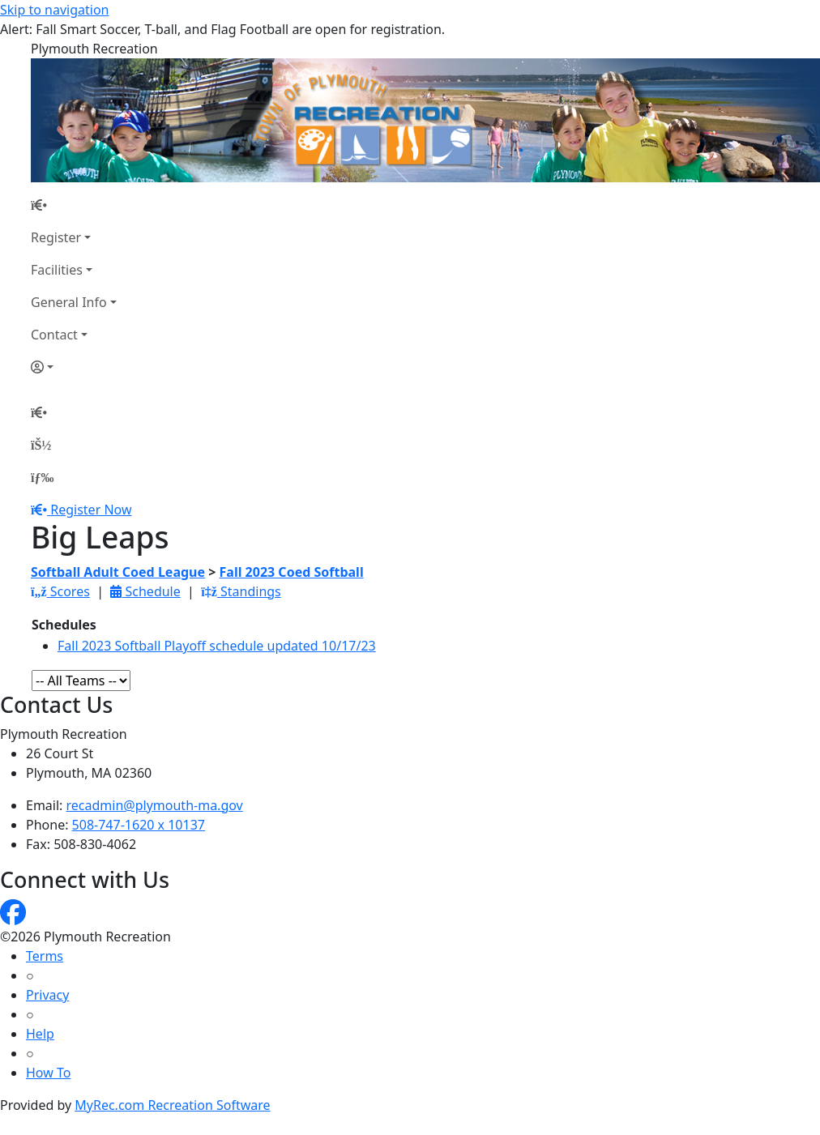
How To (48, 1073)
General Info (69, 302)
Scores (60, 591)
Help (40, 1034)
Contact (54, 334)
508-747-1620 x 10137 (138, 825)
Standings (241, 591)
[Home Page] (74, 205)
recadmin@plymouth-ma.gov (154, 805)
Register (56, 237)
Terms (44, 956)
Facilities (57, 270)
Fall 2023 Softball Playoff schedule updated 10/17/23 (217, 646)
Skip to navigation (54, 10)
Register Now (90, 509)
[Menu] (42, 477)
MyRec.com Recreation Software (172, 1105)
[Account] (74, 367)
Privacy (47, 995)
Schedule (145, 591)
